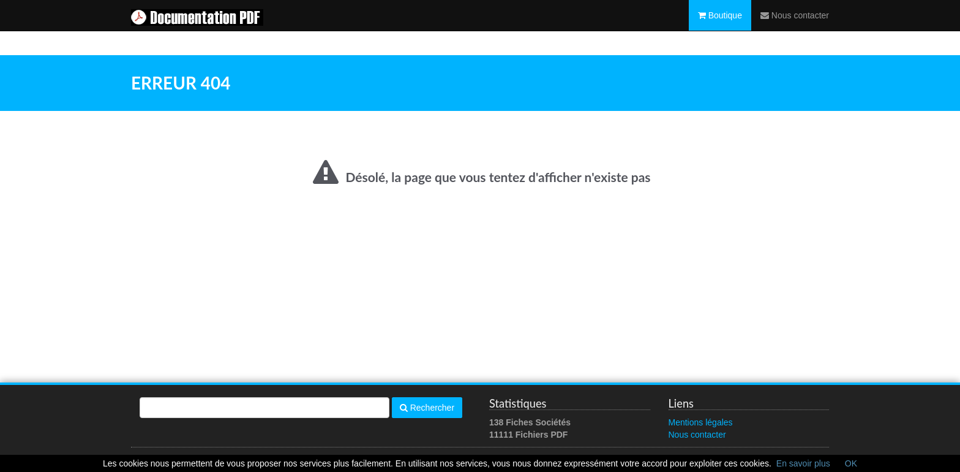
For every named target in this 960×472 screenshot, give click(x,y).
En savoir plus (803, 463)
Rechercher (427, 408)
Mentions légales (701, 422)
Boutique (720, 27)
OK (851, 463)
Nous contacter (794, 27)
